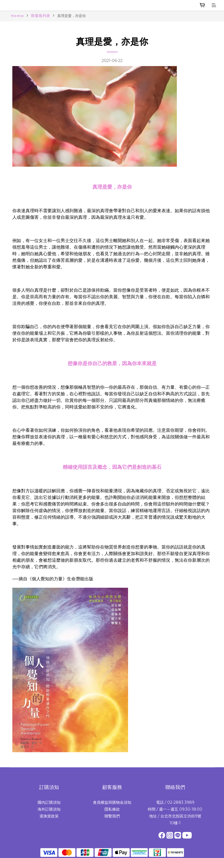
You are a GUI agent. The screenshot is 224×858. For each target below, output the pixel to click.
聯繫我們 (112, 816)
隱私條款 (112, 809)
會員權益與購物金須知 (112, 802)
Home (17, 15)
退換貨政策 (49, 816)
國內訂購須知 (49, 802)
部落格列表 (40, 15)
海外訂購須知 (49, 809)
